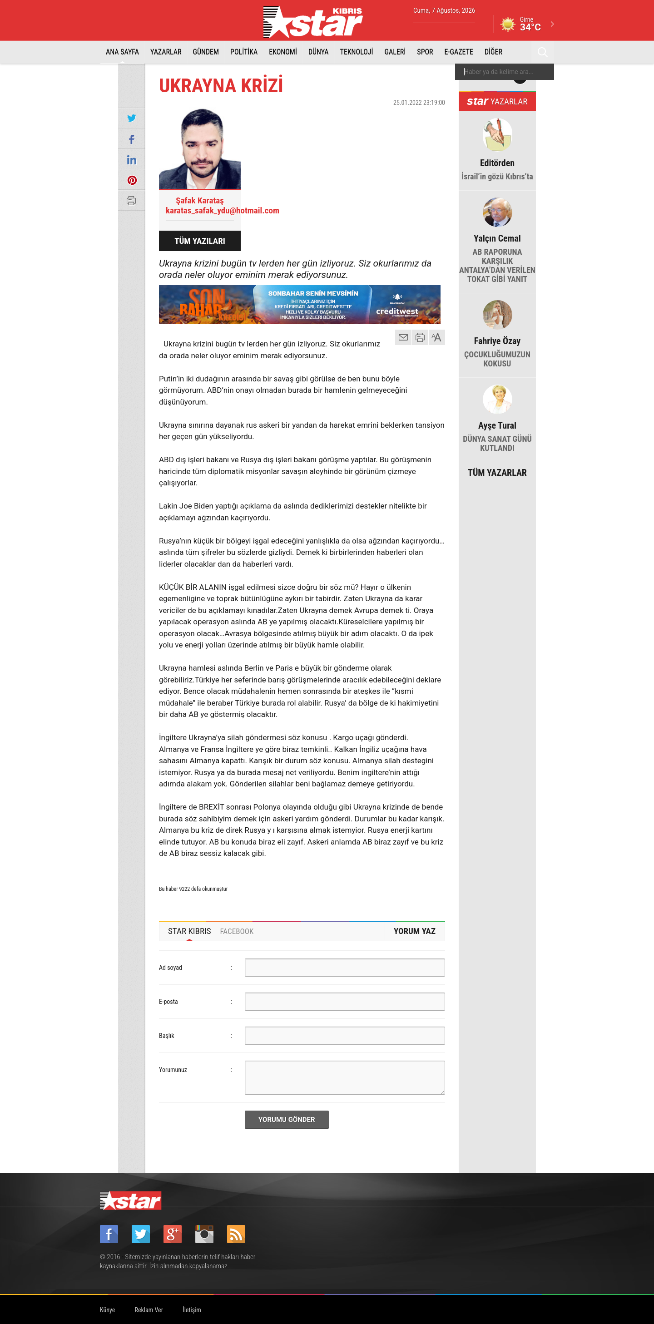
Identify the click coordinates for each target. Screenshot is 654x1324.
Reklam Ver (149, 1310)
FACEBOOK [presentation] (237, 931)
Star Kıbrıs (318, 22)
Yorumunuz (173, 1069)
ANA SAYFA (122, 52)
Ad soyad (170, 967)
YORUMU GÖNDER (286, 1120)
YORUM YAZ (415, 931)
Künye (107, 1310)
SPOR (425, 52)
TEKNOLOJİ (356, 52)
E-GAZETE (459, 52)
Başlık (166, 1035)
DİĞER (493, 52)
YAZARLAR (166, 52)
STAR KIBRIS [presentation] (189, 931)
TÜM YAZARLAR (497, 471)
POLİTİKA (244, 52)
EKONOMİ (283, 52)
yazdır (420, 337)
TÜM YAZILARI (199, 241)
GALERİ (395, 52)
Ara (542, 52)
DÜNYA (318, 52)
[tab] (189, 931)
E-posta (168, 1001)
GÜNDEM (206, 52)
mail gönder (403, 337)
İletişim (192, 1310)
